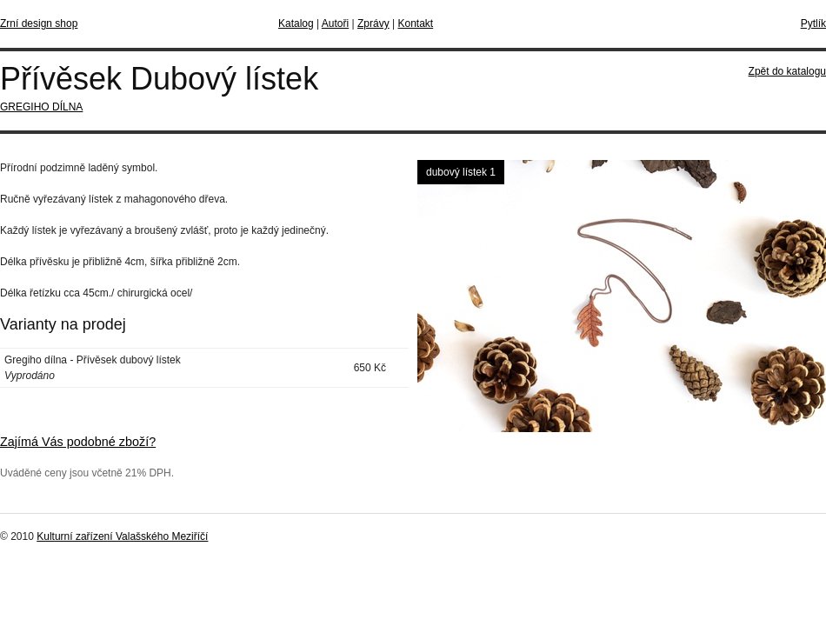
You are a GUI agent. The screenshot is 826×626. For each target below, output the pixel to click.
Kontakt (415, 23)
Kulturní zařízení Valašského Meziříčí (122, 536)
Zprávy (373, 23)
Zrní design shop (38, 23)
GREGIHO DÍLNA (41, 107)
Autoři (335, 23)
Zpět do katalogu (787, 71)
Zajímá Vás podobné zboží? (78, 442)
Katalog (296, 23)
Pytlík (813, 23)
